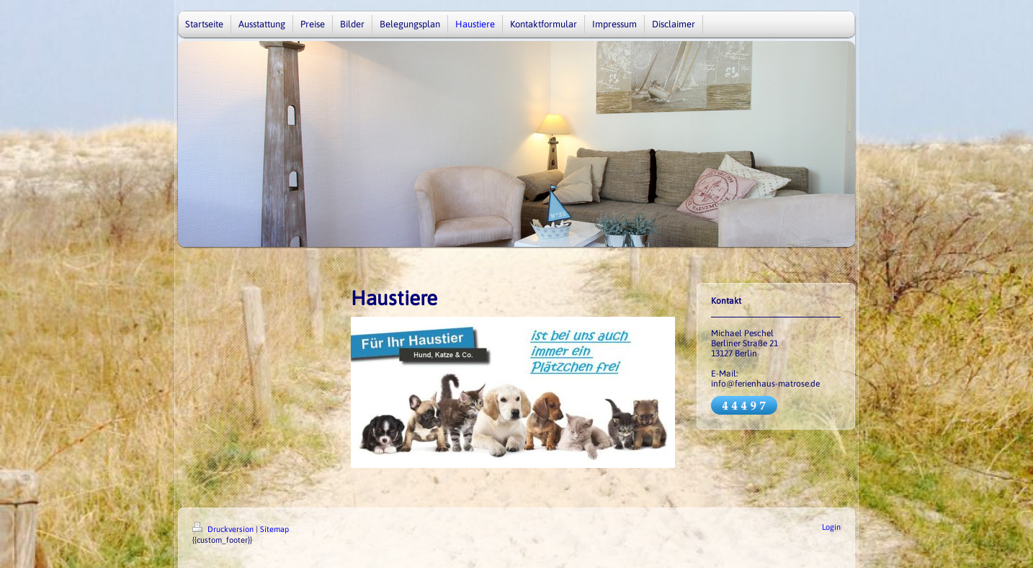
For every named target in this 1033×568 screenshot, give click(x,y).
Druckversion (224, 529)
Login (831, 527)
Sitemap (274, 529)
